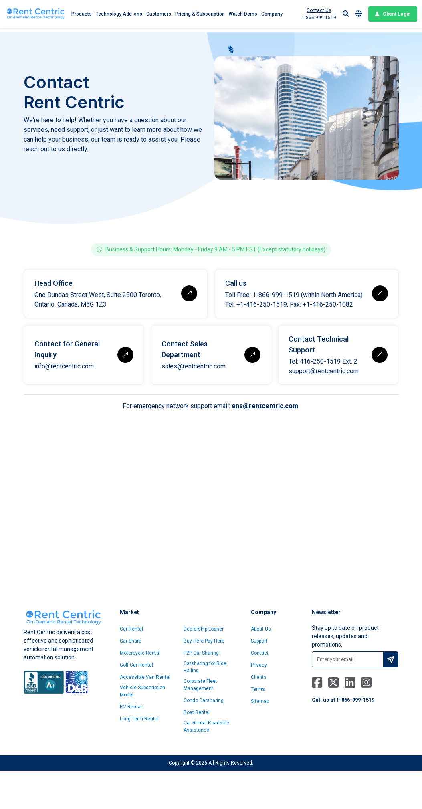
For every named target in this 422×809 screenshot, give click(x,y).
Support (259, 641)
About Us (261, 629)
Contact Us (319, 10)
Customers (158, 14)
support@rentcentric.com (324, 371)
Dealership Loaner (204, 629)
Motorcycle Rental (140, 653)
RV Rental (131, 707)
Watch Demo (243, 14)
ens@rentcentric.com (265, 406)
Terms (258, 689)
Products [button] (81, 14)
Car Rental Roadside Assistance (206, 726)
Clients (259, 677)
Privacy (259, 665)
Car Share (130, 641)
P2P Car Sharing (201, 653)
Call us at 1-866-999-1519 (343, 700)
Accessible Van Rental (145, 677)
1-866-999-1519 (319, 17)
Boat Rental (197, 712)
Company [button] (272, 14)
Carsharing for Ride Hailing (205, 667)
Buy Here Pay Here (204, 641)
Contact (260, 653)
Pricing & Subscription (200, 14)
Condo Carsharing (204, 700)
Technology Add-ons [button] (119, 14)
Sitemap (260, 701)
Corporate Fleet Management (200, 684)
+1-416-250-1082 (328, 304)
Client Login (392, 14)
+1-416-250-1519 (261, 304)
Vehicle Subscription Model (142, 691)
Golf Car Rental (136, 665)
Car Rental (131, 629)
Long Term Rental (139, 719)
